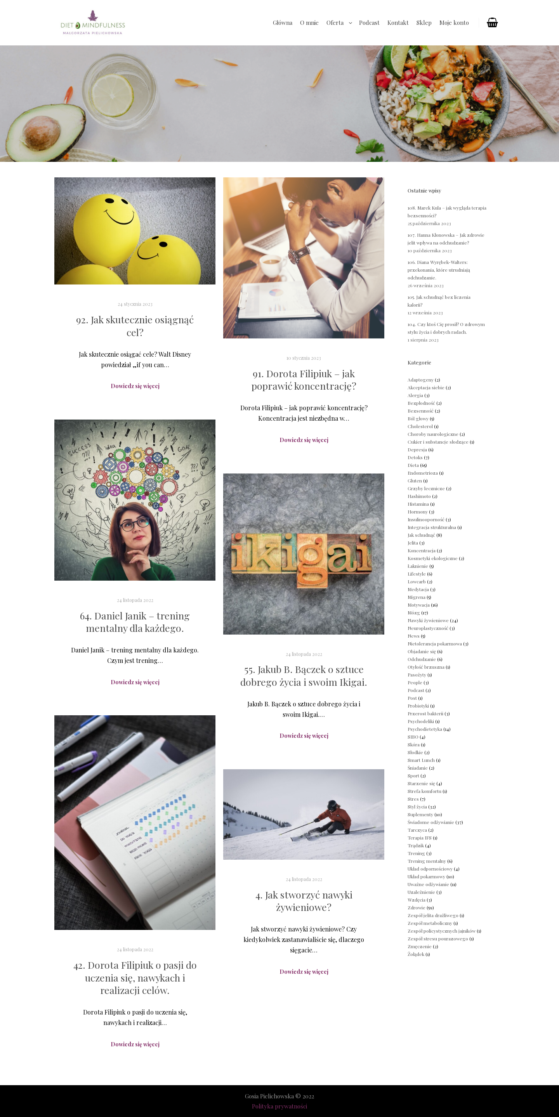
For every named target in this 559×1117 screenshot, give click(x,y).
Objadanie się (422, 651)
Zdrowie (416, 907)
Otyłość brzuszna (426, 667)
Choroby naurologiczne (433, 434)
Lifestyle (417, 574)
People (415, 682)
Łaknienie (418, 566)
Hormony (418, 511)
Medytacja (418, 589)
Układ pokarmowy (426, 876)
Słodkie (415, 752)
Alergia (415, 395)
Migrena (416, 597)
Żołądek (416, 954)
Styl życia (417, 806)
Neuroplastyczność (428, 628)
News (414, 636)
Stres (413, 799)
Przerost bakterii (425, 713)
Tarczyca (417, 830)
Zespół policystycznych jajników (442, 931)
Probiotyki (418, 705)
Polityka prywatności (279, 1106)
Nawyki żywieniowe (428, 620)
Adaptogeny (421, 379)
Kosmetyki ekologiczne (433, 558)
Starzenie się (421, 783)
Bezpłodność (421, 403)
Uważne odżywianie (428, 884)
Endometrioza (423, 473)
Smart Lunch (421, 760)
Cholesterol (420, 426)
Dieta (413, 465)
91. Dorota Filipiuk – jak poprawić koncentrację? (304, 379)
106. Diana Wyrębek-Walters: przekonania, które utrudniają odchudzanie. (439, 270)
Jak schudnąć (421, 535)
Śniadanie (418, 768)
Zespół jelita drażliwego (433, 915)
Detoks (415, 457)
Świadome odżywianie (431, 822)
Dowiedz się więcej (135, 386)
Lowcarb (417, 581)
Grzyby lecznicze (426, 488)
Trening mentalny (427, 861)
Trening (416, 853)
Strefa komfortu (424, 791)
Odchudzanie (422, 659)
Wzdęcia (416, 900)
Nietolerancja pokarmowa (435, 643)
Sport (413, 775)
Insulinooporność (426, 519)
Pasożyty (417, 674)
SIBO (413, 737)
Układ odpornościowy (430, 869)
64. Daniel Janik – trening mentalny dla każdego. (135, 622)
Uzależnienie (421, 892)
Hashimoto (419, 496)
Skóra (414, 744)
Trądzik (416, 845)
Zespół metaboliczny (430, 923)
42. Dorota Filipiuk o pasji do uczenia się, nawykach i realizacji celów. (135, 977)
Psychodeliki (421, 721)
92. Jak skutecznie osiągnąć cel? (135, 325)
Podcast (416, 690)
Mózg (414, 612)
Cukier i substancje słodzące (438, 442)
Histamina (418, 504)
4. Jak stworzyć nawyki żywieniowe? (303, 901)
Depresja (417, 449)
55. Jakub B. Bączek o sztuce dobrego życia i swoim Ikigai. (303, 675)
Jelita (413, 542)
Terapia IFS (420, 837)
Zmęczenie (420, 946)
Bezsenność (421, 411)
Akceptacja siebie (426, 387)
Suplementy (420, 814)
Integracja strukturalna (432, 527)
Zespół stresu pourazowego (438, 938)
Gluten (415, 480)
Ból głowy (418, 418)
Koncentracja (422, 550)
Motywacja (419, 605)
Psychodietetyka (425, 729)
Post (412, 698)
